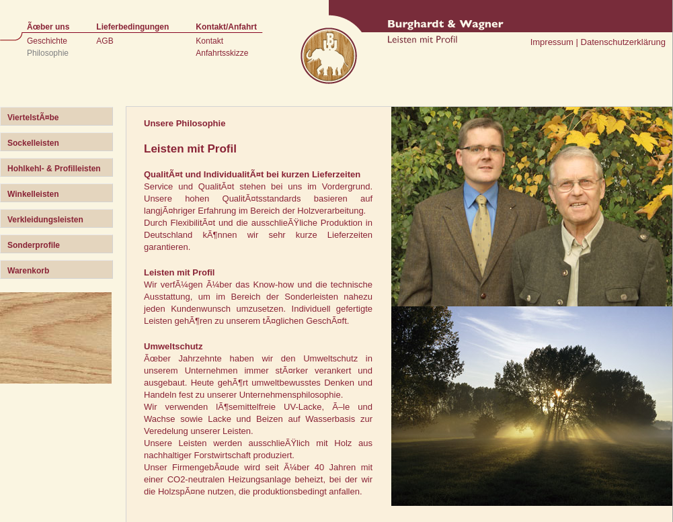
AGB (104, 41)
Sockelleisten (33, 143)
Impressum (551, 42)
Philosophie (48, 53)
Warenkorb (28, 270)
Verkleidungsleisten (45, 219)
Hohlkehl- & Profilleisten (54, 168)
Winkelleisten (33, 194)
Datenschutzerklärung (623, 42)
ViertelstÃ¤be (32, 117)
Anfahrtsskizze (222, 53)
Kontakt (209, 41)
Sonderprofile (33, 245)
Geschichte (47, 41)
